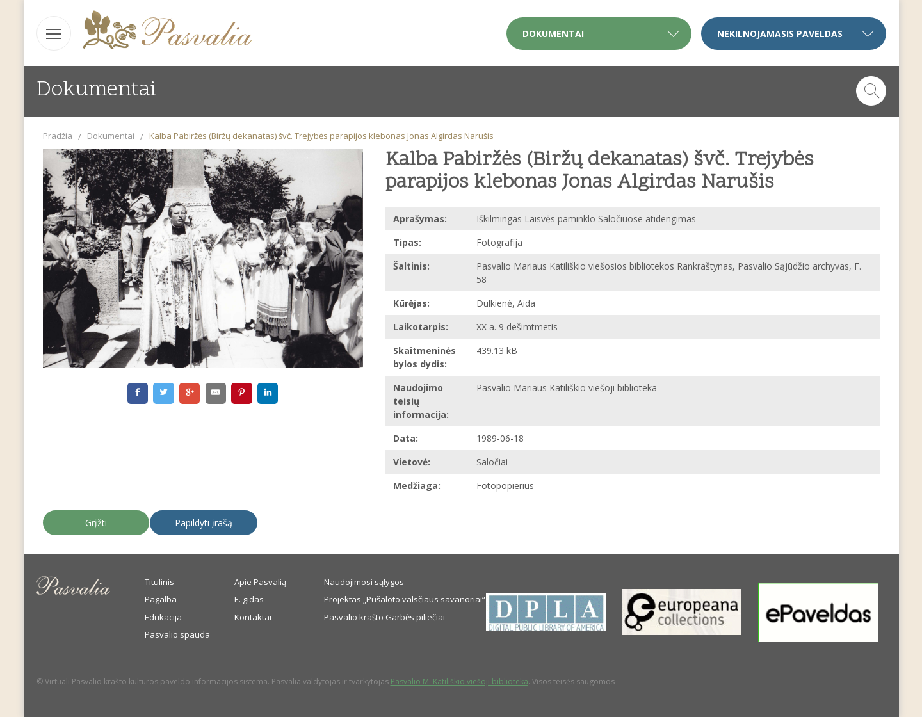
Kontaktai (252, 617)
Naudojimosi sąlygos (364, 582)
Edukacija (163, 617)
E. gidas (249, 599)
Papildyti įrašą (203, 523)
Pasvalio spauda (177, 634)
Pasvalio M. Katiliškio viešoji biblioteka (459, 681)
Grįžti (96, 523)
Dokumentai (110, 135)
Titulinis (159, 582)
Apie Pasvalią (260, 582)
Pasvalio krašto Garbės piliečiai (384, 617)
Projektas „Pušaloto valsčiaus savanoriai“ (404, 599)
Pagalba (161, 599)
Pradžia (57, 135)
